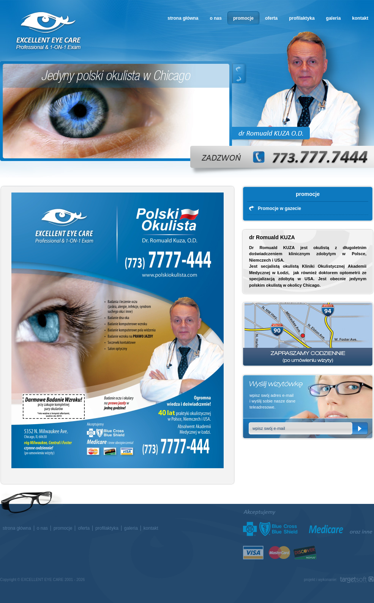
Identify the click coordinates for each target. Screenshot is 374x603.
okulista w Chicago (49, 31)
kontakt (360, 18)
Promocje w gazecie (279, 208)
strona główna (182, 18)
